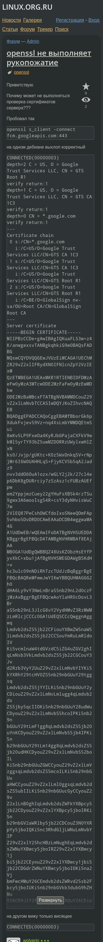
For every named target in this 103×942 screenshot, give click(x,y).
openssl (21, 72)
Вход (93, 20)
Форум (27, 29)
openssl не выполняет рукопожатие (49, 57)
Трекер (45, 29)
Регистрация (70, 20)
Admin (33, 41)
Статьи (10, 29)
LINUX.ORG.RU (27, 7)
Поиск (62, 29)
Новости (11, 20)
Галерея (32, 20)
